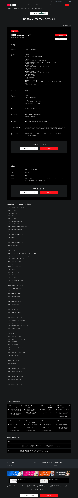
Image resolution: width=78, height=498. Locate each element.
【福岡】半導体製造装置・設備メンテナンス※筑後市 (18, 226)
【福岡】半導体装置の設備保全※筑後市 (15, 223)
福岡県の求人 (22, 441)
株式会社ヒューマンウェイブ (37, 8)
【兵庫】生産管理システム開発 (13, 304)
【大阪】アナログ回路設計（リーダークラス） (16, 280)
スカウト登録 (43, 4)
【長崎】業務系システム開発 (13, 344)
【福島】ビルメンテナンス (12, 210)
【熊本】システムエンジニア (13, 365)
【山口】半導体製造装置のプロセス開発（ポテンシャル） (18, 325)
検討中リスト (59, 4)
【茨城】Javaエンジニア (12, 231)
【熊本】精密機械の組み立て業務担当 (14, 293)
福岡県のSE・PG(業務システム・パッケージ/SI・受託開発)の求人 (33, 450)
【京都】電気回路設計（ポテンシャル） (15, 328)
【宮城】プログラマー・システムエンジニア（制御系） (18, 339)
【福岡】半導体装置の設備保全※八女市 (15, 221)
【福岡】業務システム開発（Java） (14, 248)
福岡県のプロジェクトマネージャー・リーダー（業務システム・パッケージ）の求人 (36, 451)
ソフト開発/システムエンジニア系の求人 (28, 445)
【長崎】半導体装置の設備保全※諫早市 (15, 229)
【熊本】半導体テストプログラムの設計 (15, 323)
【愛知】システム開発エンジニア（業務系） (16, 239)
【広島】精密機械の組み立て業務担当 (14, 312)
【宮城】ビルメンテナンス (12, 218)
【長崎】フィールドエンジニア (13, 331)
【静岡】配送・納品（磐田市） (13, 245)
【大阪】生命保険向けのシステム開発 (14, 301)
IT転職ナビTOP (10, 8)
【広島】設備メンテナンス (12, 250)
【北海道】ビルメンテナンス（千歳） (14, 266)
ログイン (51, 1)
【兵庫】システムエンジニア (13, 349)
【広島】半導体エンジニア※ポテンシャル (15, 234)
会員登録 (67, 4)
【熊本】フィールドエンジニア (13, 290)
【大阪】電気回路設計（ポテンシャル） (15, 384)
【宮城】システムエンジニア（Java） (15, 357)
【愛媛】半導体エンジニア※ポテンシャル (15, 272)
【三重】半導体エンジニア (12, 237)
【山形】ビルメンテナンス (12, 277)
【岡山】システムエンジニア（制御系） (15, 336)
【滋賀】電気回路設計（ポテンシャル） (15, 317)
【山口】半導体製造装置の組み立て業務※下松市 (17, 207)
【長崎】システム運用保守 (12, 341)
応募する (61, 35)
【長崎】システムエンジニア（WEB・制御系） (16, 373)
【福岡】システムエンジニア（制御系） (15, 288)
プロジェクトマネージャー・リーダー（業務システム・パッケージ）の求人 (52, 446)
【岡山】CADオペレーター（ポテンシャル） (16, 347)
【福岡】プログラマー (11, 333)
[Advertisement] (39, 159)
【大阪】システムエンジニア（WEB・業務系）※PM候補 (18, 306)
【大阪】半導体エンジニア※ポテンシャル (15, 242)
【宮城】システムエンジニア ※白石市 (15, 264)
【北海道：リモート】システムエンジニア (15, 285)
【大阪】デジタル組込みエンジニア (14, 269)
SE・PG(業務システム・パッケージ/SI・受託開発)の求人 (48, 445)
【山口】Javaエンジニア (12, 363)
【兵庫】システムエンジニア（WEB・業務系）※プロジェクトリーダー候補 (22, 253)
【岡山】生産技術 (10, 215)
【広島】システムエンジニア (13, 314)
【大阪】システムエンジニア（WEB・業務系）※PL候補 (18, 381)
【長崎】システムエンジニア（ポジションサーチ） (17, 352)
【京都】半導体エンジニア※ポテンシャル (15, 282)
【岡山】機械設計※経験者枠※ (13, 355)
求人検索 (28, 4)
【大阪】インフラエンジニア (13, 309)
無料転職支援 (51, 4)
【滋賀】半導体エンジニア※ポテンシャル (15, 274)
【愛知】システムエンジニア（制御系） (15, 261)
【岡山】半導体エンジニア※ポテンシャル (15, 298)
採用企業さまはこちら (59, 1)
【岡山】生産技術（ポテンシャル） (14, 296)
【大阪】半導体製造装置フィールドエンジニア (16, 368)
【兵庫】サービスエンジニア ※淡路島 (15, 371)
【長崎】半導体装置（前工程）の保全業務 (15, 376)
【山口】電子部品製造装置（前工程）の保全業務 (17, 320)
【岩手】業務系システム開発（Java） (15, 379)
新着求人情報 (35, 4)
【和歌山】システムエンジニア (13, 360)
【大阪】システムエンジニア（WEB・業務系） (16, 258)
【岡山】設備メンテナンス (12, 213)
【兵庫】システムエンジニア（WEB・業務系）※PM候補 (18, 256)
